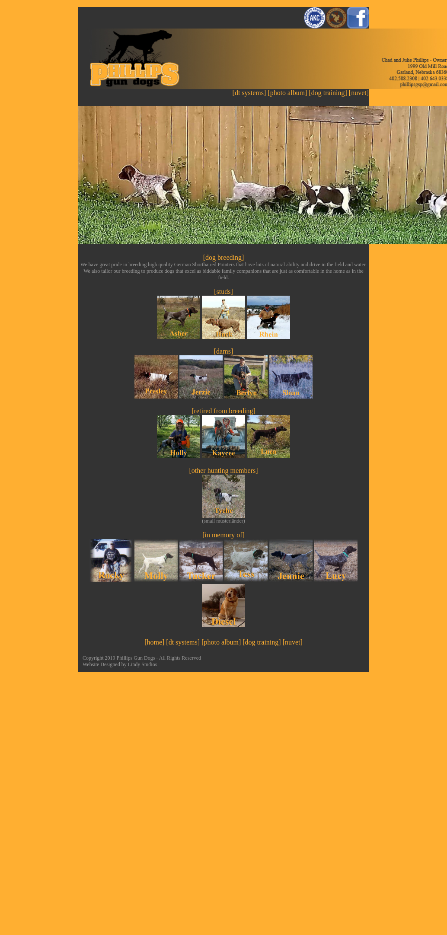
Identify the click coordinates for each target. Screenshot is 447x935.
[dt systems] (249, 92)
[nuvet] (359, 92)
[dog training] (328, 92)
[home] (154, 642)
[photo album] (287, 92)
